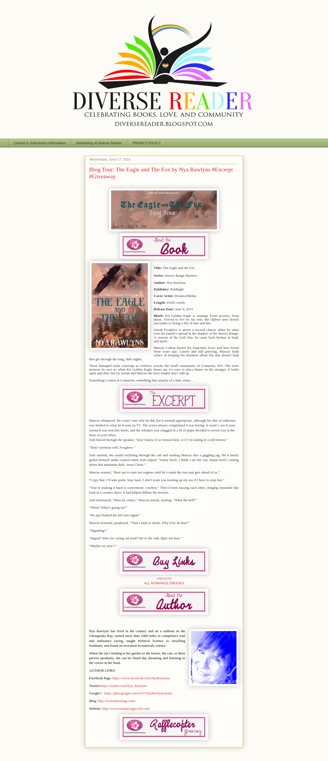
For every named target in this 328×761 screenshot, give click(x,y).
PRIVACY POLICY (147, 143)
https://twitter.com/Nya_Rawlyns (123, 686)
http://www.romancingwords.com (126, 708)
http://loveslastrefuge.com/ (117, 701)
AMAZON (164, 578)
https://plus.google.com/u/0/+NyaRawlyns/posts (138, 693)
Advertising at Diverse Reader (99, 143)
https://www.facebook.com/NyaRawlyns (141, 678)
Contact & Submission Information (40, 143)
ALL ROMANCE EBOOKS (164, 583)
